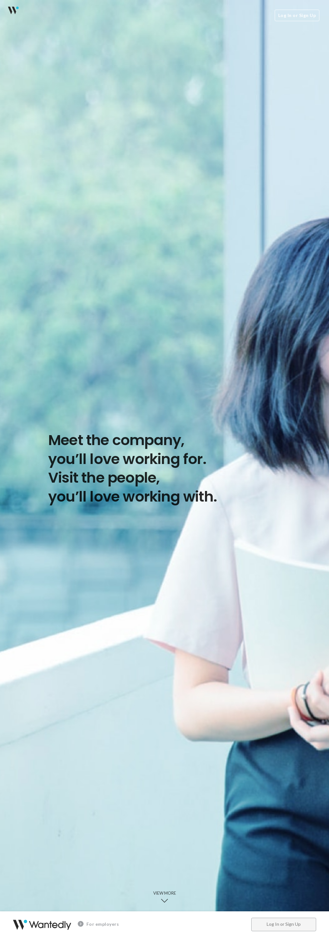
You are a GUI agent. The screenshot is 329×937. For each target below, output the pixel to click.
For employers (98, 924)
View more (164, 898)
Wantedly (13, 10)
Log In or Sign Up (297, 15)
